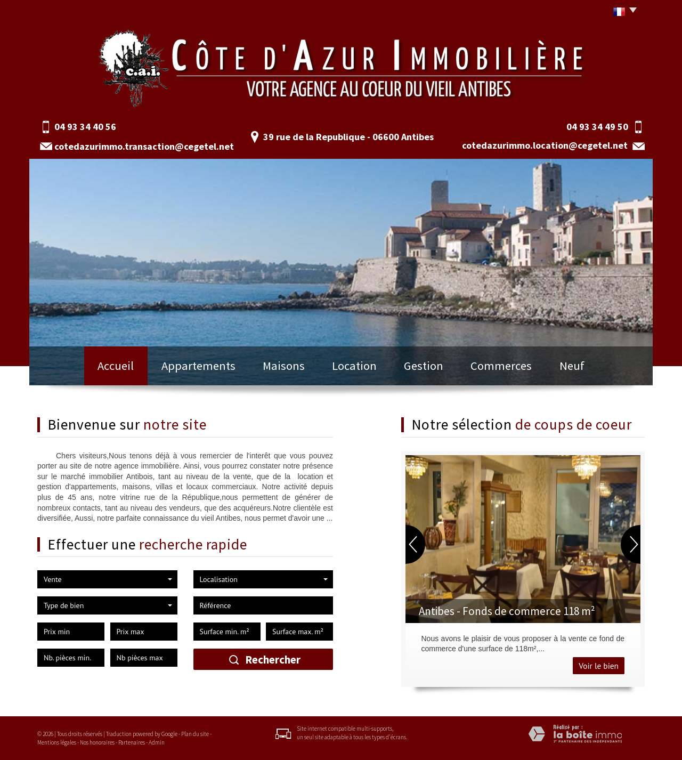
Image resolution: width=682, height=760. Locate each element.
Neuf (571, 365)
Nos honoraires (97, 742)
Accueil (116, 365)
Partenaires (131, 742)
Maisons (284, 365)
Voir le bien (599, 665)
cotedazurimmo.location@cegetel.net (545, 145)
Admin (157, 742)
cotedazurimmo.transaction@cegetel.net (144, 146)
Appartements (198, 365)
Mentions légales (56, 742)
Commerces (501, 365)
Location (354, 365)
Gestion (423, 365)
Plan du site (195, 734)
